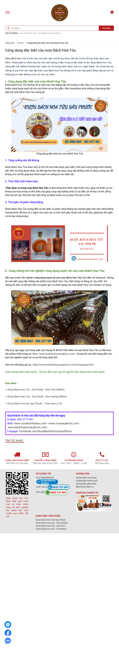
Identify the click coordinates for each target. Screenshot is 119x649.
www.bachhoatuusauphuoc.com (27, 427)
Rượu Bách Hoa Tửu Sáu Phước (51, 520)
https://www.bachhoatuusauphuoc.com (53, 353)
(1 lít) (36, 403)
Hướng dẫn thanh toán (86, 480)
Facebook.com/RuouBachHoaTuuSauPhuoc (45, 431)
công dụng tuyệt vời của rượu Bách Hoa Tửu (58, 277)
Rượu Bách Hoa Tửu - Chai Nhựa (51, 529)
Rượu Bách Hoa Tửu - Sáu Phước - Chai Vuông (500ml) (37, 396)
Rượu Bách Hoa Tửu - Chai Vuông (51, 523)
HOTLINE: (52, 492)
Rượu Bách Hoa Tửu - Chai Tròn (50, 526)
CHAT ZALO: (53, 487)
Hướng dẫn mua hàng (86, 477)
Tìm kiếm (106, 28)
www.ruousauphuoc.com (64, 423)
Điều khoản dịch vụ (84, 487)
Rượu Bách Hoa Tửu (15, 58)
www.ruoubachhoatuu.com (30, 423)
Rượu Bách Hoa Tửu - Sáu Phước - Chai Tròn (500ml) (36, 389)
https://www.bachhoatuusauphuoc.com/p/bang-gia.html (63, 364)
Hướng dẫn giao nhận (86, 483)
